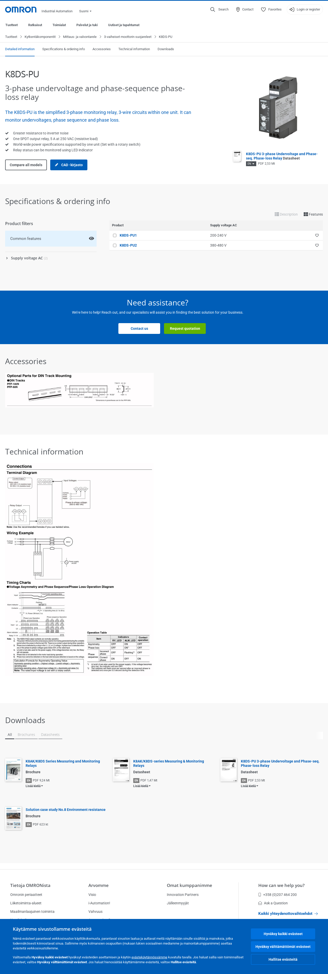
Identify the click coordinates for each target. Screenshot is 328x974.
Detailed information (20, 49)
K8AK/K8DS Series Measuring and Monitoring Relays (63, 763)
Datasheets (50, 734)
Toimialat (59, 25)
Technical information (134, 49)
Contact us (139, 329)
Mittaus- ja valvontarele (80, 37)
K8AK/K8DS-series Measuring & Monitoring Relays (168, 763)
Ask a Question (273, 903)
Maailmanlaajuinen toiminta (32, 911)
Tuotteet (11, 25)
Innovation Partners (183, 895)
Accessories (102, 49)
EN (249, 164)
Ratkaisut (35, 25)
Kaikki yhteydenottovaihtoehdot (288, 913)
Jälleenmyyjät (178, 903)
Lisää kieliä (33, 786)
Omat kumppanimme (189, 885)
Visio (92, 895)
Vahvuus (95, 911)
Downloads (166, 49)
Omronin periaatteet (26, 895)
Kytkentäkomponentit (40, 37)
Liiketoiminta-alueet (26, 903)
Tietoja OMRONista (30, 885)
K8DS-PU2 (128, 246)
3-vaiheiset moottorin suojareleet (127, 37)
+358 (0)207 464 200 (277, 895)
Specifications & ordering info (63, 49)
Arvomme (98, 885)
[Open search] (219, 9)
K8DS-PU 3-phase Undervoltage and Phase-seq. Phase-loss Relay (282, 156)
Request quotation (185, 329)
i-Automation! (99, 903)
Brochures (26, 734)
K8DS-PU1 (128, 236)
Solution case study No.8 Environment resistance (66, 810)
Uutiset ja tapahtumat (123, 25)
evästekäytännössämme (149, 957)
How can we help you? (281, 885)
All (10, 734)
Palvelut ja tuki (87, 25)
